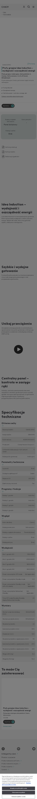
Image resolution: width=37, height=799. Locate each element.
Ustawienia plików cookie (19, 796)
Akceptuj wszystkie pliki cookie (18, 788)
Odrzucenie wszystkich (18, 792)
